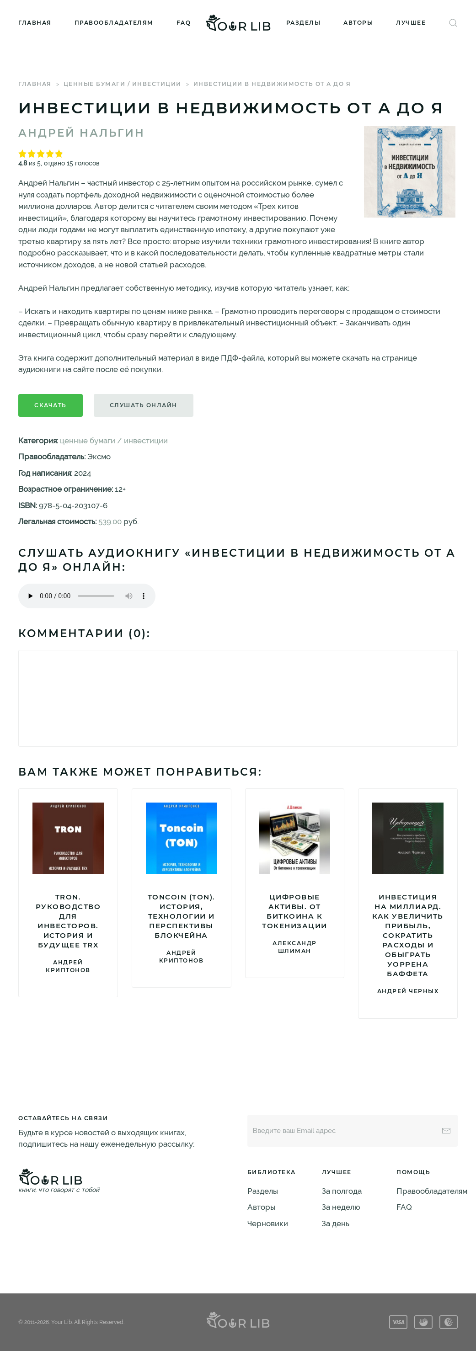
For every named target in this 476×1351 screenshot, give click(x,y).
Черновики (267, 1223)
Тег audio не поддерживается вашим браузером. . (86, 596)
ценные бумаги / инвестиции (123, 83)
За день (335, 1223)
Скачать (50, 405)
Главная (35, 22)
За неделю (341, 1207)
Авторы (358, 22)
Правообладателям (114, 22)
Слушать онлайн (143, 405)
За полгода (342, 1191)
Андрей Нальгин (81, 133)
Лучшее (411, 22)
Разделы (303, 22)
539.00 (110, 521)
